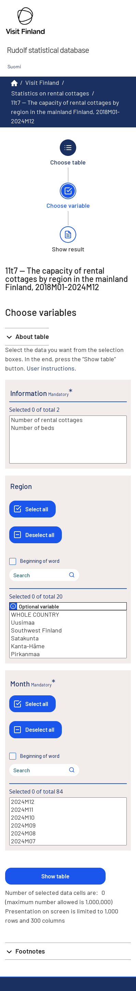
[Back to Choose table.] (68, 152)
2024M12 (68, 802)
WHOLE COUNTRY (68, 614)
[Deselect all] (35, 534)
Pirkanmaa (68, 654)
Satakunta (68, 638)
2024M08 (68, 833)
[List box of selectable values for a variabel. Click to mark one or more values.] (68, 439)
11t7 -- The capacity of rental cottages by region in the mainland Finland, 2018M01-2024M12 (65, 112)
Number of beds (68, 428)
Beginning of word (39, 561)
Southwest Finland (68, 630)
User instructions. (51, 368)
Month (20, 683)
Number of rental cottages (68, 420)
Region (21, 486)
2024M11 (68, 809)
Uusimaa (68, 622)
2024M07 (68, 841)
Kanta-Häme (68, 646)
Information (28, 393)
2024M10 (68, 817)
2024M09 (68, 825)
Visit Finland (42, 82)
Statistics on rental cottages (50, 93)
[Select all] (32, 509)
